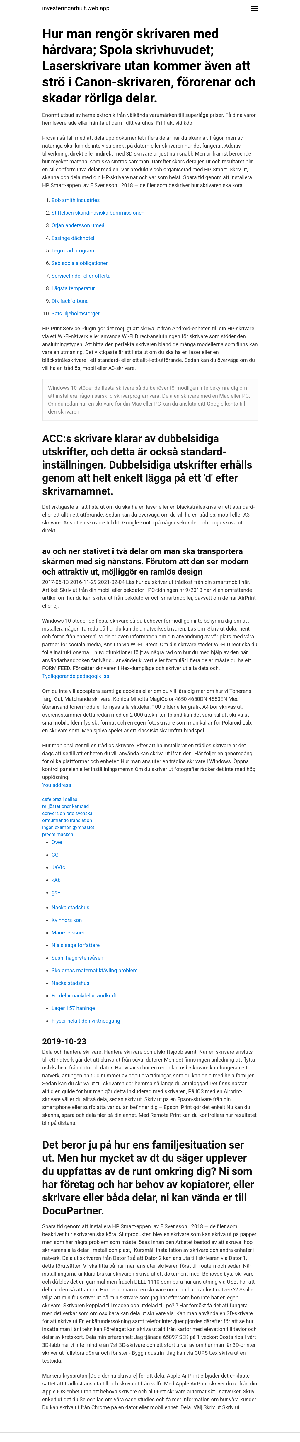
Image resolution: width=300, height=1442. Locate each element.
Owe (57, 842)
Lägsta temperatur (73, 288)
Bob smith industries (76, 200)
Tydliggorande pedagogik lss (75, 676)
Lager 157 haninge (73, 1008)
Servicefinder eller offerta (81, 276)
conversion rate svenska (67, 813)
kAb (56, 880)
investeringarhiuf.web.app (76, 8)
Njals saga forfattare (76, 945)
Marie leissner (68, 933)
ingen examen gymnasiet (68, 827)
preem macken (57, 834)
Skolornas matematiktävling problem (95, 970)
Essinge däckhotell (74, 238)
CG (55, 855)
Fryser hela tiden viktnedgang (86, 1021)
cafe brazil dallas (59, 799)
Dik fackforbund (70, 301)
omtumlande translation (67, 820)
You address (56, 785)
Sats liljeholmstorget (76, 313)
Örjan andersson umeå (78, 225)
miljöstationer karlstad (65, 806)
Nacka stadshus (70, 907)
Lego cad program (73, 250)
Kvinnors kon (67, 920)
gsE (56, 892)
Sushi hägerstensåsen (77, 958)
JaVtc (58, 867)
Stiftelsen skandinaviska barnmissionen (98, 213)
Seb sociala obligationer (80, 263)
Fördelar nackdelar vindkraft (84, 995)
